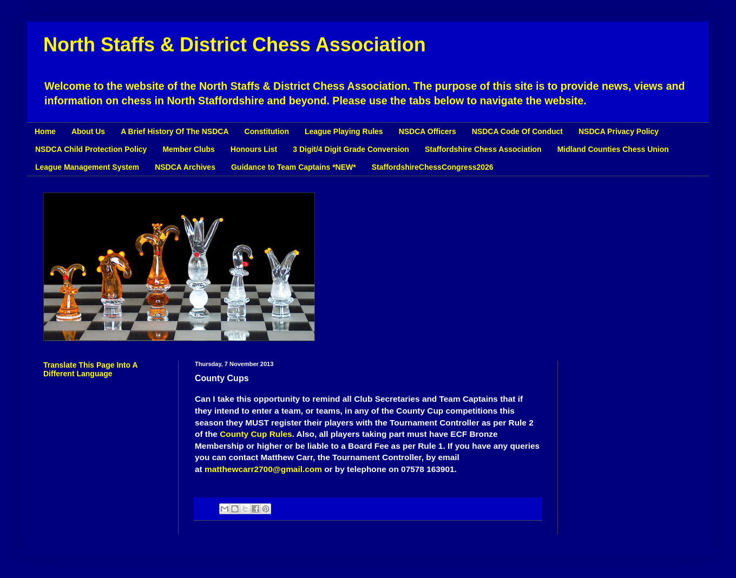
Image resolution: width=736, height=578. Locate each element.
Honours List (254, 149)
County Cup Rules (256, 434)
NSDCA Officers (427, 131)
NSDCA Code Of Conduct (517, 131)
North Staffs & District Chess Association (234, 45)
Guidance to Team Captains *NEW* (293, 167)
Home (45, 131)
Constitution (267, 131)
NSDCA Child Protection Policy (91, 149)
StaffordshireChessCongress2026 (433, 167)
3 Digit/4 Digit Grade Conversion (351, 149)
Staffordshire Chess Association (483, 149)
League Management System (87, 167)
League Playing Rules (344, 131)
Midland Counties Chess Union (613, 149)
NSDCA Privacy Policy (619, 131)
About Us (88, 131)
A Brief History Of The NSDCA (174, 131)
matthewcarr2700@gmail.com (263, 469)
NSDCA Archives (185, 167)
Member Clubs (188, 149)
